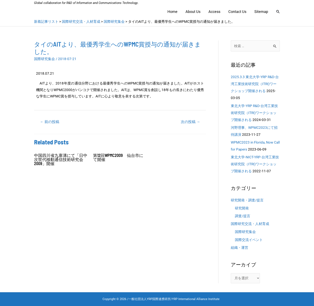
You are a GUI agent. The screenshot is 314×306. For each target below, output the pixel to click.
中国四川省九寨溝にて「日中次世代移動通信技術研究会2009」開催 (60, 159)
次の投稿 (190, 122)
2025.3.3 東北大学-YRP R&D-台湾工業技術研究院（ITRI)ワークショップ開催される (255, 84)
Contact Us (238, 11)
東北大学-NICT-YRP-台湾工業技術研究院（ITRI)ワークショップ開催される (255, 164)
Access (216, 11)
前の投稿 (49, 122)
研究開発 (242, 208)
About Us (195, 11)
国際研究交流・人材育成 (250, 224)
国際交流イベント (249, 240)
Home (175, 11)
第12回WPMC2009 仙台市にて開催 (118, 157)
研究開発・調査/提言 (247, 200)
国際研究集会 (44, 59)
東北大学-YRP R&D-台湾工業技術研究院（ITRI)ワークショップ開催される (254, 113)
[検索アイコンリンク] (278, 11)
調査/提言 (242, 216)
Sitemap (261, 11)
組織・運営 (239, 247)
